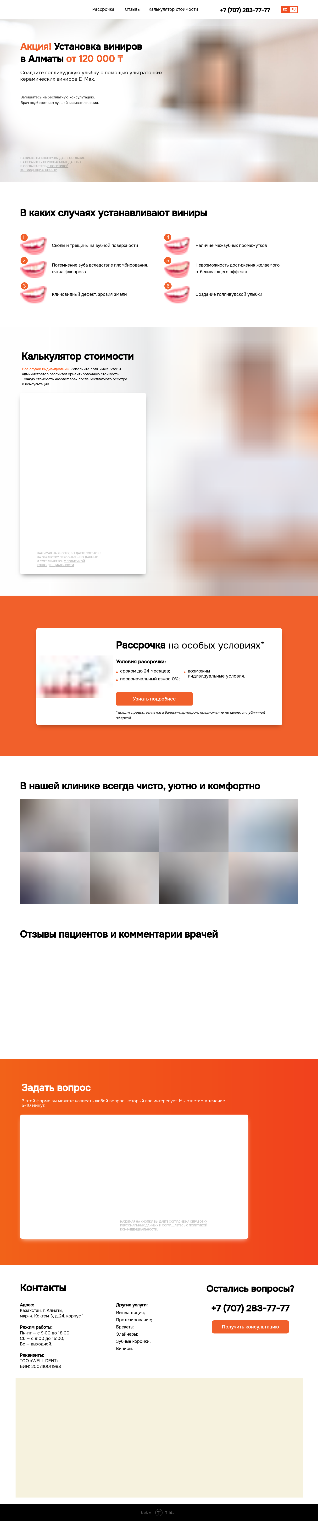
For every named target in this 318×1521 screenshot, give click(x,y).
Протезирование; (134, 1319)
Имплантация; (130, 1312)
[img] (44, 9)
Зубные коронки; (133, 1341)
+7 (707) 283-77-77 (250, 1308)
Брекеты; (125, 1327)
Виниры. (124, 1348)
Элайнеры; (127, 1334)
